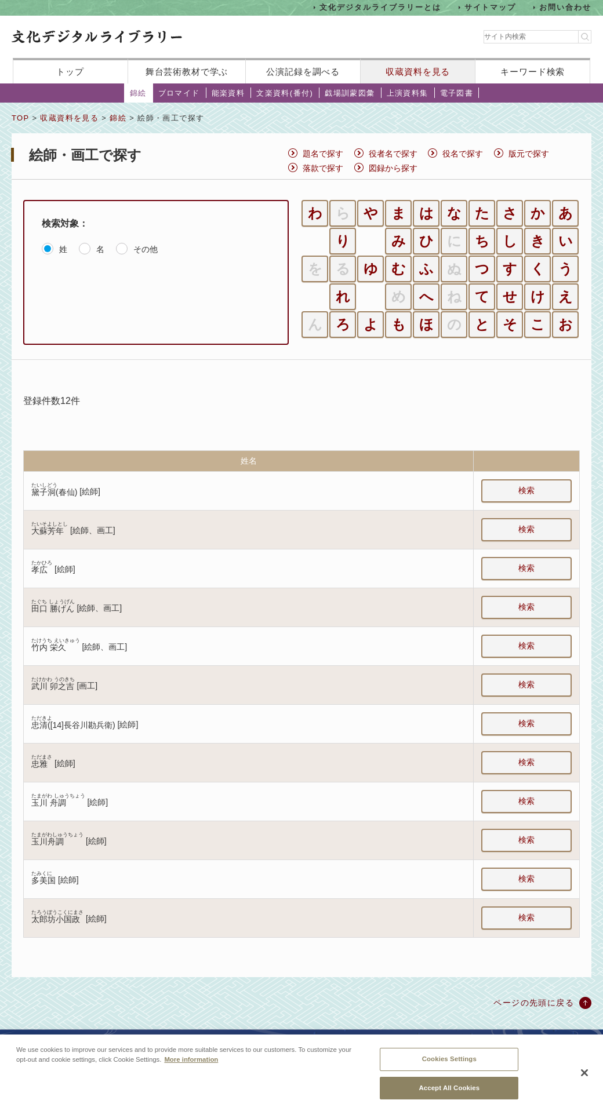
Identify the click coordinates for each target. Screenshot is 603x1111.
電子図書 (457, 93)
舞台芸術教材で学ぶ (187, 72)
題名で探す (323, 153)
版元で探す (528, 153)
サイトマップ (490, 7)
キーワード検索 (532, 72)
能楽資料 (228, 93)
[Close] (584, 1081)
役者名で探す (393, 153)
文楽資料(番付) (284, 93)
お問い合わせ (565, 7)
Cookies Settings (449, 1066)
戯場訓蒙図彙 (350, 93)
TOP (20, 118)
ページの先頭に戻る (533, 1002)
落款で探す (323, 168)
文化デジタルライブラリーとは (380, 7)
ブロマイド (179, 93)
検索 (526, 490)
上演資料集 (407, 93)
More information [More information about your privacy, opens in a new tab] (191, 1067)
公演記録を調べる (303, 72)
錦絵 (138, 93)
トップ (70, 72)
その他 (145, 249)
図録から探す (393, 168)
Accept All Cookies (449, 1095)
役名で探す (462, 153)
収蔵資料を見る (418, 72)
